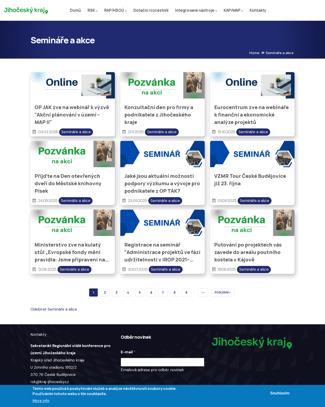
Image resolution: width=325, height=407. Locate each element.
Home (254, 52)
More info (40, 400)
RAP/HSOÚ (115, 10)
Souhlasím (280, 393)
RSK (93, 10)
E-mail (127, 352)
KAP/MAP (233, 10)
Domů (75, 10)
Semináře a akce (76, 131)
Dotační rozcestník (151, 10)
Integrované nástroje (196, 10)
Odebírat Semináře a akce (53, 309)
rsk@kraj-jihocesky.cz (49, 381)
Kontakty (258, 10)
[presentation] (155, 382)
